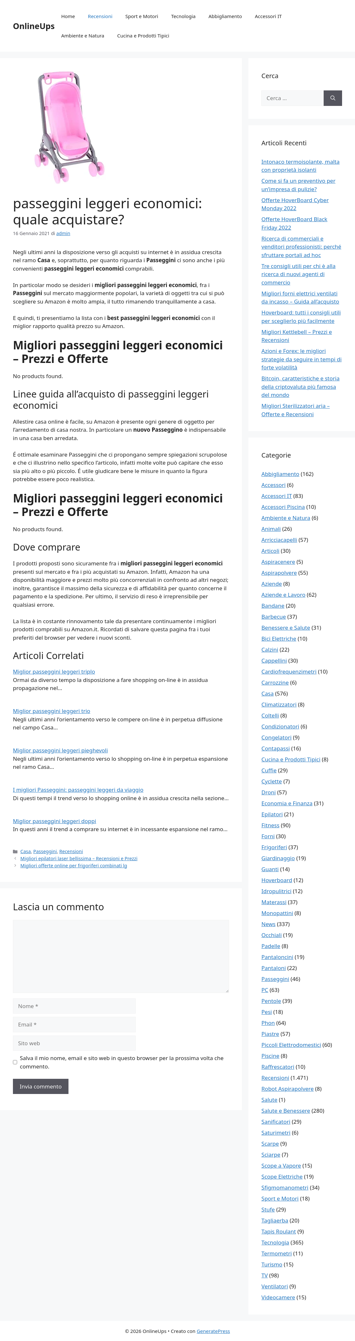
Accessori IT (268, 16)
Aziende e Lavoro (283, 594)
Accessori (273, 485)
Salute (269, 1099)
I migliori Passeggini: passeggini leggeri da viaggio (78, 789)
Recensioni (100, 16)
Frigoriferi (274, 847)
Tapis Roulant (278, 1231)
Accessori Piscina (283, 507)
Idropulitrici (276, 891)
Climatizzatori (279, 704)
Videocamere (278, 1297)
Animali (271, 528)
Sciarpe (270, 1154)
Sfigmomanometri (284, 1187)
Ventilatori (274, 1286)
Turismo (271, 1264)
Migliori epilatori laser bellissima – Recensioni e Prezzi (78, 858)
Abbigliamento (225, 16)
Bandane (272, 605)
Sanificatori (275, 1121)
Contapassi (275, 748)
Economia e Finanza (286, 803)
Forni (268, 836)
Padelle (270, 946)
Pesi (266, 1012)
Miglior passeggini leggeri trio (51, 711)
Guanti (269, 869)
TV (264, 1275)
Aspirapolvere (279, 572)
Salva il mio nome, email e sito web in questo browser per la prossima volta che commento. (122, 1062)
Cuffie (269, 770)
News (268, 924)
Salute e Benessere (285, 1110)
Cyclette (271, 781)
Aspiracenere (278, 561)
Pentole (271, 1001)
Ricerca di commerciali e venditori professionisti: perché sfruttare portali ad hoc (301, 247)
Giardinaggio (278, 858)
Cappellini (274, 660)
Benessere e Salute (285, 627)
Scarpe (270, 1143)
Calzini (269, 649)
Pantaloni (273, 968)
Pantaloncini (277, 957)
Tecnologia (183, 16)
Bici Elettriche (278, 638)
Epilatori (272, 814)
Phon (268, 1022)
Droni (268, 792)
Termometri (276, 1253)
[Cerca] (333, 98)
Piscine (270, 1055)
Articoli (270, 550)
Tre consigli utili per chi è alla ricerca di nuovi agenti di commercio (298, 274)
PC (264, 990)
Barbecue (273, 616)
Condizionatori (280, 726)
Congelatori (276, 737)
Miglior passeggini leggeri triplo (54, 671)
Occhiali (271, 935)
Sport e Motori (141, 16)
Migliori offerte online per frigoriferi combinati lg (73, 865)
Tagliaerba (274, 1220)
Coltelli (270, 715)
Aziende (271, 583)
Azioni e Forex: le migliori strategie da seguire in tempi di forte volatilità (301, 359)
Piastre (270, 1033)
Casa (25, 851)
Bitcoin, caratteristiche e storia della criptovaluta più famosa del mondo (300, 386)
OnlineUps (34, 25)
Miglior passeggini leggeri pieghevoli (60, 750)
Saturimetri (275, 1132)
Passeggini (45, 851)
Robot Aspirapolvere (287, 1088)
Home (68, 16)
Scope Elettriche (282, 1176)
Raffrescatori (277, 1066)
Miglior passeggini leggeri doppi (54, 821)
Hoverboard (276, 880)
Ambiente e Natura (82, 35)
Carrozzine (275, 682)
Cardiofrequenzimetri (289, 671)
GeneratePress (213, 1331)
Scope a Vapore (281, 1165)
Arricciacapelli (279, 539)
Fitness (270, 825)
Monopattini (277, 913)
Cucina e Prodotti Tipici (143, 35)
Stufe (268, 1209)
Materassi (274, 902)
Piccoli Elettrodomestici (291, 1044)
